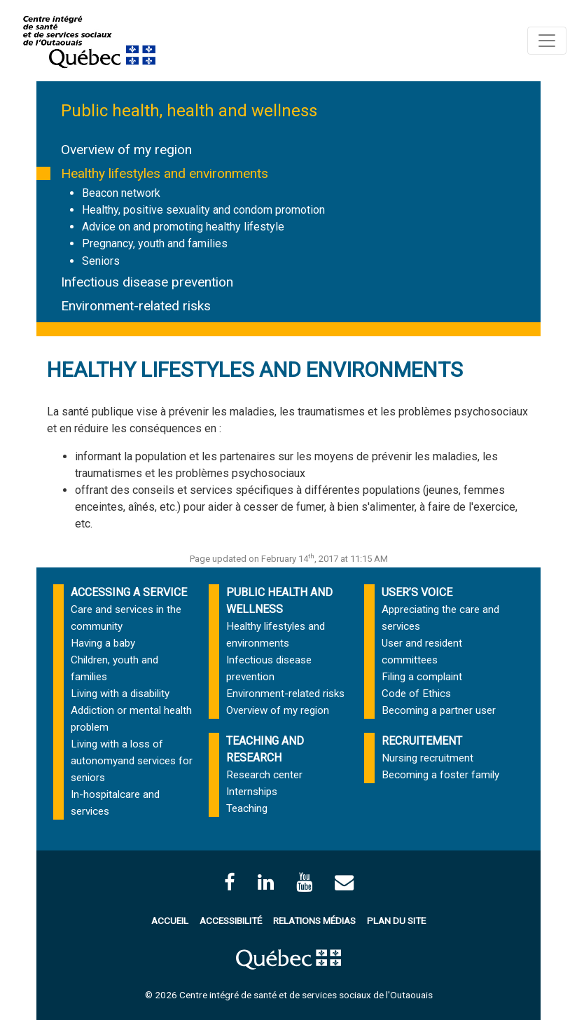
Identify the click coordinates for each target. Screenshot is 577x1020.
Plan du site (396, 920)
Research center (264, 775)
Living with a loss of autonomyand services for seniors (132, 761)
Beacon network (121, 193)
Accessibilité (231, 920)
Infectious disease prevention (147, 282)
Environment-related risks (136, 306)
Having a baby (103, 643)
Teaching (246, 808)
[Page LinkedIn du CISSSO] (265, 882)
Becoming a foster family (440, 775)
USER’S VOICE (417, 592)
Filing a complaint (422, 676)
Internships (251, 791)
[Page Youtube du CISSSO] (304, 882)
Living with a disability (120, 693)
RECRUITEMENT (422, 740)
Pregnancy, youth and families (155, 243)
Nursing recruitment (427, 758)
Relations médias (314, 920)
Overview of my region (126, 150)
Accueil (169, 920)
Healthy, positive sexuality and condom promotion (203, 209)
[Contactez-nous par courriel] (344, 882)
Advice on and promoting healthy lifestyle (183, 226)
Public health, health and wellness (189, 110)
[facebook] (229, 882)
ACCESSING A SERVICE (129, 592)
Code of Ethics (416, 693)
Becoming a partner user (439, 710)
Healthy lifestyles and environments (164, 173)
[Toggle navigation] (546, 41)
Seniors (101, 261)
